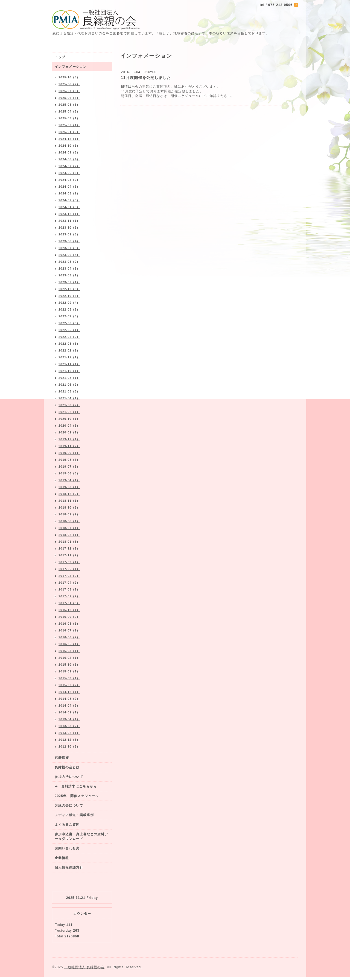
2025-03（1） (69, 118)
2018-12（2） (69, 493)
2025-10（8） (69, 77)
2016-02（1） (69, 657)
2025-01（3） (69, 132)
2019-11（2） (69, 446)
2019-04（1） (69, 480)
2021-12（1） (69, 357)
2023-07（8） (69, 248)
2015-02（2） (69, 685)
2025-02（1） (69, 125)
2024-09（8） (69, 152)
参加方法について (69, 777)
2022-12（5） (69, 289)
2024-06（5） (69, 173)
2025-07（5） (69, 91)
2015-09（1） (69, 671)
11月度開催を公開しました (146, 77)
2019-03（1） (69, 487)
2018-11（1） (69, 500)
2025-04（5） (69, 111)
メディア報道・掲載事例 (74, 815)
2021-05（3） (69, 391)
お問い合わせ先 (67, 848)
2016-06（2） (69, 637)
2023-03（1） (69, 275)
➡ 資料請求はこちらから (76, 786)
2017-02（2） (69, 596)
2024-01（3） (69, 207)
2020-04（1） (69, 425)
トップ (60, 57)
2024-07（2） (69, 166)
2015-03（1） (69, 678)
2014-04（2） (69, 705)
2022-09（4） (69, 302)
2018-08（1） (69, 521)
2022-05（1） (69, 330)
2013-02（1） (69, 732)
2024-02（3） (69, 200)
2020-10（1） (69, 418)
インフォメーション (71, 67)
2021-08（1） (69, 377)
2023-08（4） (69, 241)
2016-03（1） (69, 651)
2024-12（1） (69, 138)
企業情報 (62, 858)
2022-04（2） (69, 336)
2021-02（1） (69, 412)
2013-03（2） (69, 726)
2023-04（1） (69, 268)
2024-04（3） (69, 186)
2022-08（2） (69, 309)
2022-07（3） (69, 316)
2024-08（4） (69, 159)
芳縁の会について (69, 805)
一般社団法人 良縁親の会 (84, 967)
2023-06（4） (69, 254)
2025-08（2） (69, 84)
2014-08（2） (69, 698)
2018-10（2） (69, 507)
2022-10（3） (69, 295)
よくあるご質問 (67, 825)
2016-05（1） (69, 644)
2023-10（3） (69, 227)
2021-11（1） (69, 364)
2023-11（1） (69, 220)
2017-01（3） (69, 603)
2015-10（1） (69, 664)
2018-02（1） (69, 534)
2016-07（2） (69, 630)
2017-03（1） (69, 589)
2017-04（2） (69, 582)
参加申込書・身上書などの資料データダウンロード (81, 836)
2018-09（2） (69, 514)
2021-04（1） (69, 398)
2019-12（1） (69, 439)
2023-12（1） (69, 214)
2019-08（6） (69, 459)
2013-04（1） (69, 719)
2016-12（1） (69, 610)
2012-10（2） (69, 746)
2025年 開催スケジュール (77, 796)
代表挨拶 (62, 758)
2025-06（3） (69, 97)
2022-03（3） (69, 343)
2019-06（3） (69, 473)
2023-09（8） (69, 234)
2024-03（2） (69, 193)
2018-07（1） (69, 528)
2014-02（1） (69, 712)
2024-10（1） (69, 145)
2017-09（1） (69, 562)
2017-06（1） (69, 569)
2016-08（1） (69, 623)
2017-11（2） (69, 555)
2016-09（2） (69, 616)
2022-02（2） (69, 350)
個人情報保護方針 (69, 867)
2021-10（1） (69, 371)
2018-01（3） (69, 541)
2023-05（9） (69, 261)
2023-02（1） (69, 282)
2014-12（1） (69, 691)
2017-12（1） (69, 548)
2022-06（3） (69, 323)
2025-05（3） (69, 104)
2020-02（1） (69, 432)
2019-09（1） (69, 452)
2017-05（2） (69, 575)
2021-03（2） (69, 405)
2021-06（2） (69, 384)
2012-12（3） (69, 739)
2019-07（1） (69, 466)
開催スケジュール (185, 96)
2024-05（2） (69, 179)
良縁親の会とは (67, 767)
